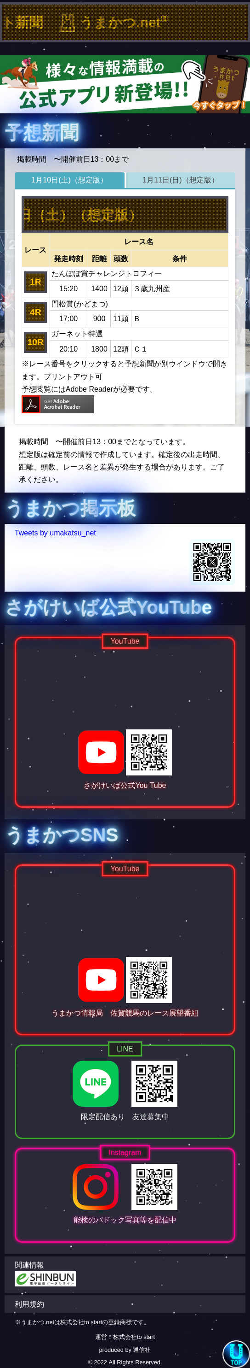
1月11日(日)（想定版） (180, 180)
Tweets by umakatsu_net (55, 533)
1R (35, 282)
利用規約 (29, 1304)
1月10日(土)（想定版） (69, 180)
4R (35, 312)
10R (36, 342)
